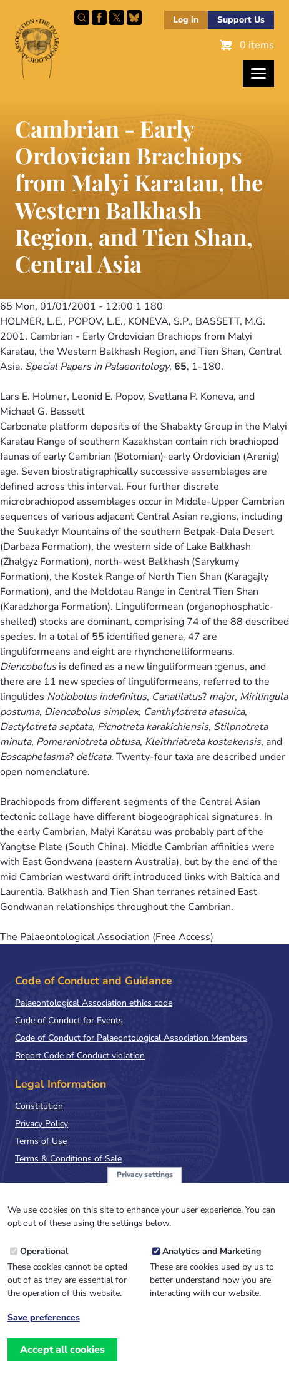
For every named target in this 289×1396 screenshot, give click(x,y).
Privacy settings (145, 1181)
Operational (44, 1258)
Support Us (241, 20)
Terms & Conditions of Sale (68, 1159)
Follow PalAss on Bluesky (134, 17)
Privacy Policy (41, 1124)
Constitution (39, 1106)
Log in (185, 20)
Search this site (81, 17)
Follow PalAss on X (116, 17)
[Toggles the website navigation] (258, 73)
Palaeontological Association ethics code (93, 1003)
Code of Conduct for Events (69, 1020)
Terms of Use (41, 1141)
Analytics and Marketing (211, 1258)
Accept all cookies (62, 1356)
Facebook (99, 17)
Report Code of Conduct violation (80, 1055)
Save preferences (43, 1324)
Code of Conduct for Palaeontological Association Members (131, 1038)
